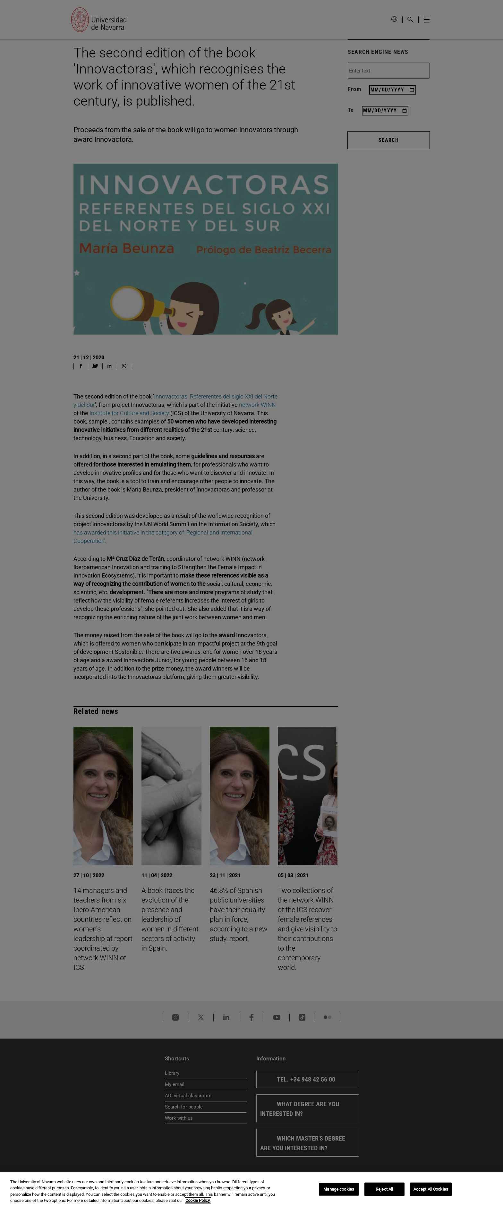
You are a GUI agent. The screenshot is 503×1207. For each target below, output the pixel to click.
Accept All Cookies (430, 1189)
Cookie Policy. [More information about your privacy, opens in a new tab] (197, 1200)
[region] (251, 1189)
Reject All (384, 1189)
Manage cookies (338, 1189)
